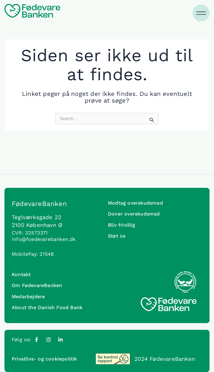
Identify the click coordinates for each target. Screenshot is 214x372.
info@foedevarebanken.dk (44, 236)
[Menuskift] (201, 13)
